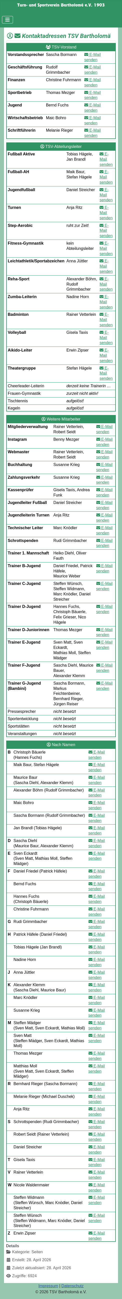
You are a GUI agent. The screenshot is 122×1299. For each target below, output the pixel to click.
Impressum (48, 1286)
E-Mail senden (106, 159)
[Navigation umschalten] (7, 19)
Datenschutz (73, 1286)
